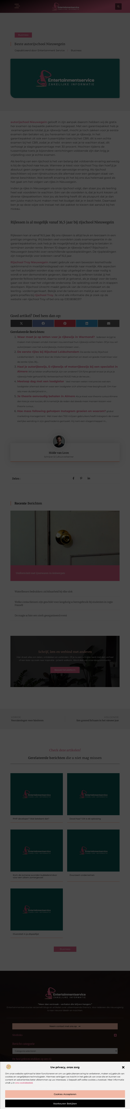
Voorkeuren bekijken (65, 1103)
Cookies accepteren (65, 1094)
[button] (123, 1067)
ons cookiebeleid (24, 1082)
